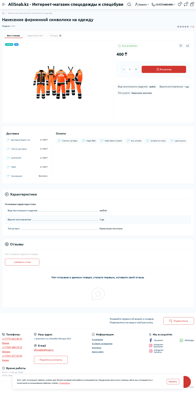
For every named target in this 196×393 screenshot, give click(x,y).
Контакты (96, 347)
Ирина (5, 343)
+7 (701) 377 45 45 (12, 355)
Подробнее (64, 383)
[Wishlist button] (181, 45)
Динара (6, 351)
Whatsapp (187, 340)
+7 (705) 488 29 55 (12, 347)
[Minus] (123, 69)
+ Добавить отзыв (22, 262)
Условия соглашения (102, 343)
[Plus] (136, 69)
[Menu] (3, 4)
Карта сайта (97, 352)
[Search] (129, 4)
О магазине (97, 339)
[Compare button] (187, 46)
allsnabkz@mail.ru (43, 350)
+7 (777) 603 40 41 (12, 338)
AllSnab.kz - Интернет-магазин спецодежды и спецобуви (65, 4)
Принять (173, 381)
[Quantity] (129, 69)
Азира (5, 360)
